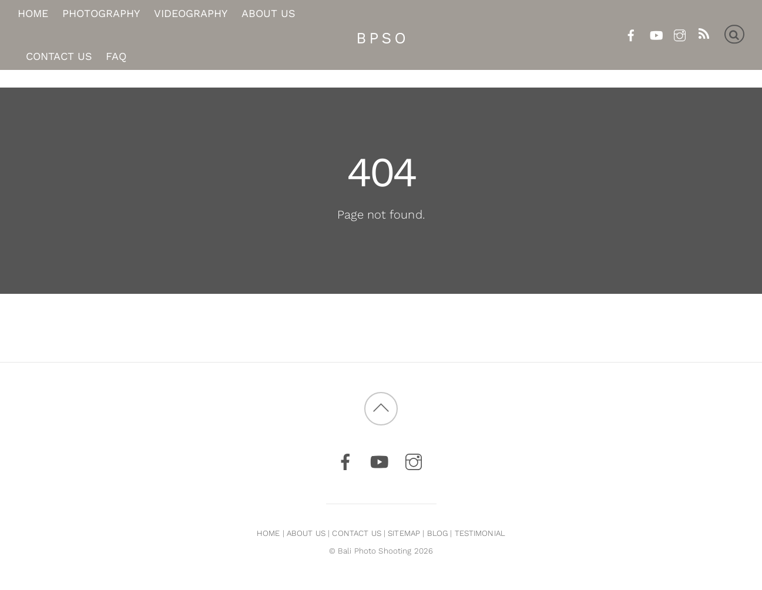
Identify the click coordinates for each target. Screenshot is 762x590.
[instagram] (679, 33)
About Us (268, 14)
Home (33, 14)
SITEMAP (404, 533)
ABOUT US (306, 533)
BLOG (437, 533)
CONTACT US (356, 533)
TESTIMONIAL (480, 533)
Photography (101, 14)
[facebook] (631, 33)
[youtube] (655, 33)
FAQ (116, 56)
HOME (268, 533)
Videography (190, 14)
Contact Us (59, 56)
